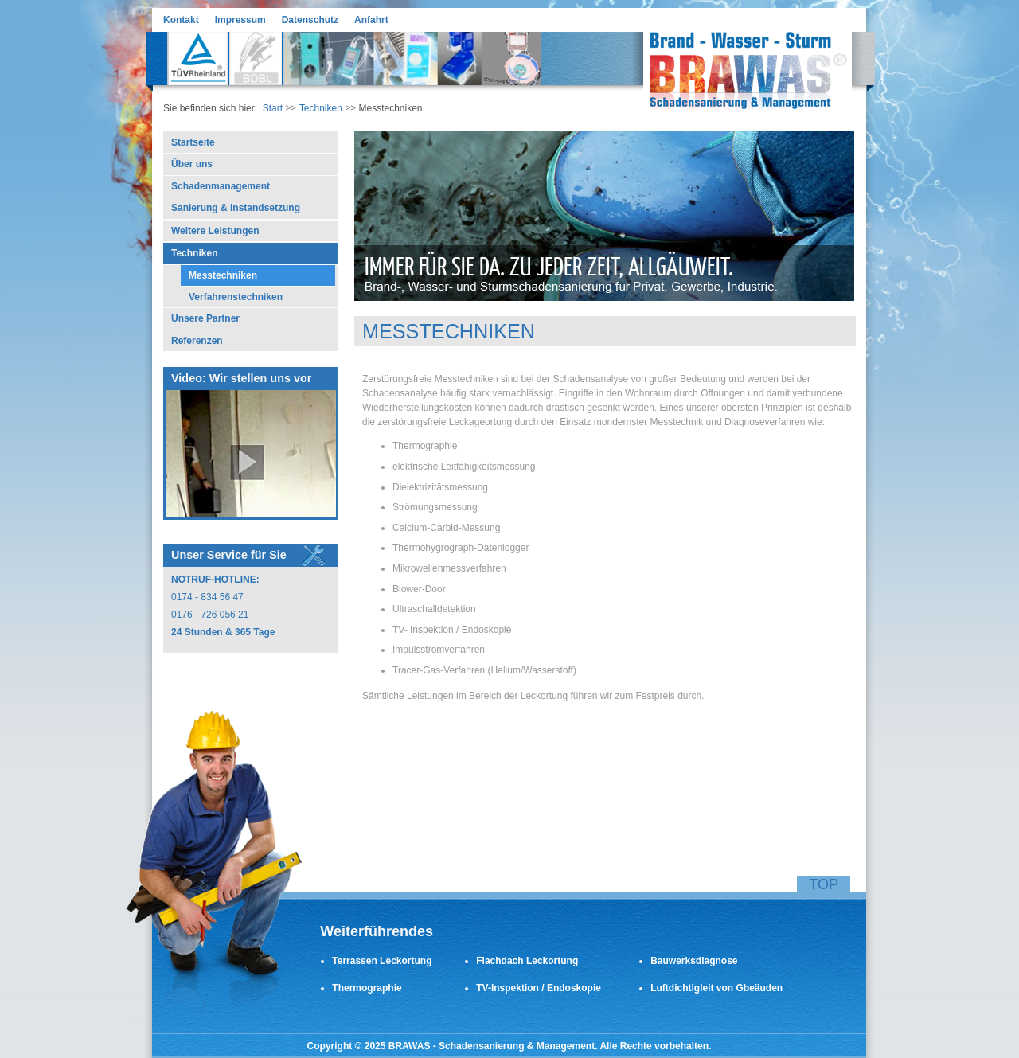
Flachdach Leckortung (527, 960)
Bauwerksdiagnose (693, 960)
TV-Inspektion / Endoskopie (538, 988)
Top (823, 884)
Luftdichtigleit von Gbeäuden (716, 988)
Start (273, 108)
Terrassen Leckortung (381, 960)
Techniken (320, 108)
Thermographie (366, 988)
